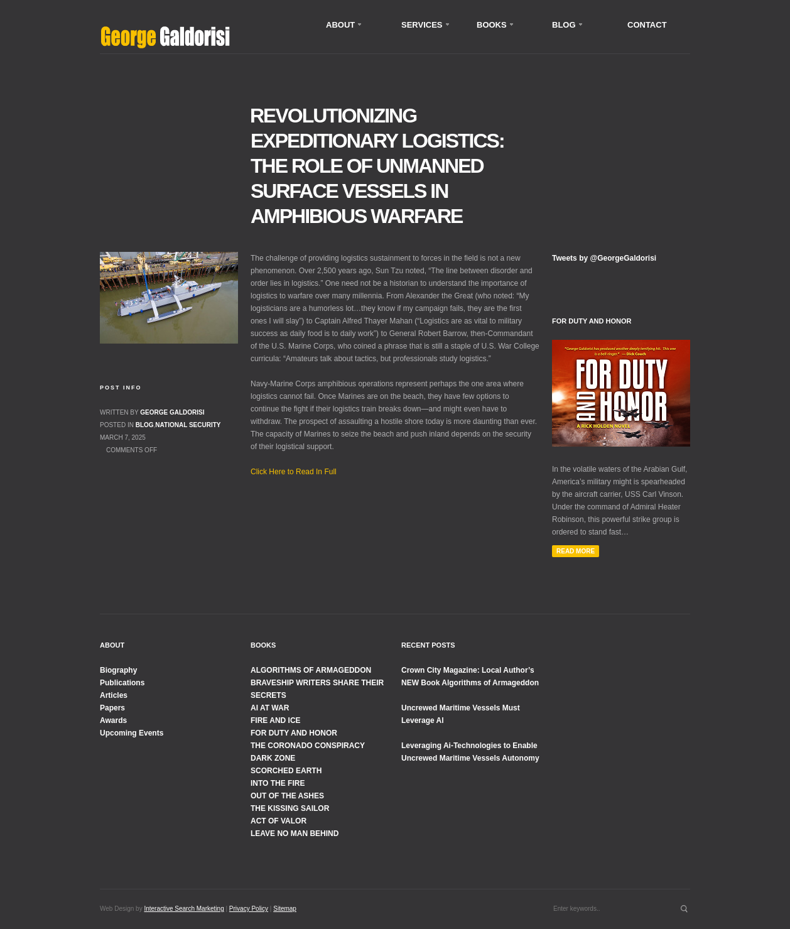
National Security (187, 424)
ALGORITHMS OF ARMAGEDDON (311, 670)
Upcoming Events (131, 733)
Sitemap (284, 908)
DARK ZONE (273, 758)
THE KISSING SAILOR (290, 808)
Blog (145, 424)
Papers (112, 708)
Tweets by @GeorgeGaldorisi (604, 258)
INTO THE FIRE (278, 783)
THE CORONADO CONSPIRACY (308, 745)
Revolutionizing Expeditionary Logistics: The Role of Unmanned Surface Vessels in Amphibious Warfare (377, 165)
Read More (575, 551)
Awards (113, 720)
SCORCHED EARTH (286, 770)
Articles (113, 695)
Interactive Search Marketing (184, 908)
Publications (122, 682)
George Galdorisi (172, 412)
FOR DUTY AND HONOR (294, 733)
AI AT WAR (270, 708)
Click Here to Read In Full (294, 471)
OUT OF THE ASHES (287, 795)
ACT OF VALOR (278, 821)
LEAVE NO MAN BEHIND (294, 833)
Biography (118, 670)
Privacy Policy (248, 908)
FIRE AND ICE (276, 720)
